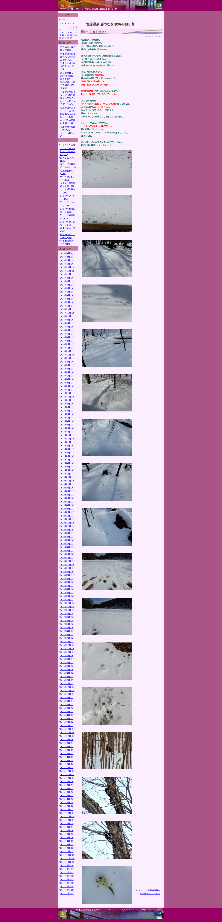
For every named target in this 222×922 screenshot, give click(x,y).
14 (68, 32)
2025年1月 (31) (67, 306)
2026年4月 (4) (66, 253)
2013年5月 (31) (67, 795)
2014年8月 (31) (67, 743)
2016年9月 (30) (67, 655)
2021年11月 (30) (67, 438)
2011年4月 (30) (67, 883)
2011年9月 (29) (67, 865)
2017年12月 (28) (67, 603)
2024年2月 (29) (67, 344)
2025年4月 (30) (67, 295)
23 (73, 35)
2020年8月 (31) (67, 491)
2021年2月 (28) (67, 470)
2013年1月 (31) (67, 809)
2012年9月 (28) (67, 823)
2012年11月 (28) (67, 816)
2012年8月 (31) (67, 827)
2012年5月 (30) (67, 837)
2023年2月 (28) (67, 386)
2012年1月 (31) (67, 851)
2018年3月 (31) (67, 592)
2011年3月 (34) (67, 886)
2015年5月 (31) (67, 711)
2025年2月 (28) (67, 302)
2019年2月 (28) (67, 554)
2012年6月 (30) (67, 834)
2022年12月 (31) (67, 393)
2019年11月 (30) (67, 522)
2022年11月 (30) (67, 396)
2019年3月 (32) (67, 550)
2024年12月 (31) (67, 309)
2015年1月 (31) (67, 725)
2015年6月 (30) (67, 708)
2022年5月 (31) (67, 417)
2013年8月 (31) (67, 785)
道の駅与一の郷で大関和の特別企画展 (67, 85)
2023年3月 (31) (67, 382)
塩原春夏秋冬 (154, 890)
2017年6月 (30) (67, 624)
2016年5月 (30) (67, 669)
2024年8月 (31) (67, 323)
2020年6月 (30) (67, 498)
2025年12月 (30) (67, 267)
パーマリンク (141, 890)
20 (65, 35)
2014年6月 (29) (67, 750)
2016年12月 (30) (67, 645)
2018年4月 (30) (67, 589)
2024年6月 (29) (67, 330)
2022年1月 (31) (67, 431)
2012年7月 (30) (67, 830)
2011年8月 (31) (67, 869)
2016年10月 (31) (67, 652)
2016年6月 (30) (67, 666)
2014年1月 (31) (67, 767)
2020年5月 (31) (67, 501)
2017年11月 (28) (67, 606)
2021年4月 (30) (67, 463)
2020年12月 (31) (67, 477)
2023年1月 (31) (67, 389)
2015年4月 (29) (67, 715)
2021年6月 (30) (67, 456)
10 (76, 29)
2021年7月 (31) (67, 452)
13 (65, 32)
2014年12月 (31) (67, 729)
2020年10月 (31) (67, 484)
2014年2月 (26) (67, 764)
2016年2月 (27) (67, 680)
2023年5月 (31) (67, 375)
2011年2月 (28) (67, 890)
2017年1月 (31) (67, 641)
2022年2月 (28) (67, 428)
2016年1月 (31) (67, 683)
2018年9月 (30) (67, 571)
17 (76, 32)
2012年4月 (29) (67, 841)
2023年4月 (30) (67, 379)
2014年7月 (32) (67, 746)
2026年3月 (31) (67, 257)
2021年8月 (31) (67, 449)
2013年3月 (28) (67, 802)
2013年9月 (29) (67, 781)
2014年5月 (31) (67, 753)
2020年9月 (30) (67, 487)
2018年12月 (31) (67, 561)
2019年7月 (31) (67, 536)
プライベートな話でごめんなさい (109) (67, 151)
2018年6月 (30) (67, 582)
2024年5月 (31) (67, 333)
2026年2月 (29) (67, 260)
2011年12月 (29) (67, 855)
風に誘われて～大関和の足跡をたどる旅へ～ (67, 75)
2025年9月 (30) (67, 278)
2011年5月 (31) (67, 879)
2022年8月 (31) (67, 407)
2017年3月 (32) (67, 634)
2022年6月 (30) (67, 414)
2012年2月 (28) (67, 848)
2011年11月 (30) (67, 858)
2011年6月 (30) (67, 876)
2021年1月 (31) (67, 473)
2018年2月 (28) (67, 596)
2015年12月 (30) (67, 687)
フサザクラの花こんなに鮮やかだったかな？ (67, 94)
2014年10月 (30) (67, 736)
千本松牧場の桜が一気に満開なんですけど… (67, 56)
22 (71, 35)
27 (65, 38)
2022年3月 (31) (67, 424)
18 (60, 35)
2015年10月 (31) (67, 694)
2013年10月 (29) (67, 778)
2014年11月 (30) (67, 732)
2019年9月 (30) (67, 529)
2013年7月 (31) (67, 788)
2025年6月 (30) (67, 288)
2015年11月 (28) (67, 690)
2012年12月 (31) (67, 813)
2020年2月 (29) (67, 512)
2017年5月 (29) (67, 627)
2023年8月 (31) (67, 365)
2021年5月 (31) (67, 459)
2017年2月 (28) (67, 638)
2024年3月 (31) (67, 340)
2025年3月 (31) (67, 299)
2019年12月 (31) (67, 519)
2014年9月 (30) (67, 739)
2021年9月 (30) (67, 445)
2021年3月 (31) (67, 466)
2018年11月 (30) (67, 564)
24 (76, 35)
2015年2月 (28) (67, 722)
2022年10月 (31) (67, 400)
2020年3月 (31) (67, 508)
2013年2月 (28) (67, 806)
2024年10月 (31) (67, 316)
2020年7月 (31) (67, 494)
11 (60, 32)
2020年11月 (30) (67, 480)
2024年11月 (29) (67, 312)
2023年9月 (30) (67, 361)
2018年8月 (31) (67, 575)
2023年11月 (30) (67, 354)
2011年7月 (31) (67, 872)
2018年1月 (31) (67, 599)
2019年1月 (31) (67, 557)
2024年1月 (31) (67, 347)
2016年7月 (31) (67, 662)
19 (63, 35)
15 (71, 32)
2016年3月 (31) (67, 676)
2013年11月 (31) (67, 774)
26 (63, 38)
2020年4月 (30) (67, 505)
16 (73, 32)
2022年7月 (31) (67, 410)
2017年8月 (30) (67, 617)
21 (68, 35)
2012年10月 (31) (67, 820)
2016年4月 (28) (67, 673)
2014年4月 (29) (67, 757)
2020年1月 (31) (67, 515)
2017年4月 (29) (67, 631)
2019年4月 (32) (67, 547)
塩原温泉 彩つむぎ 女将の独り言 (110, 24)
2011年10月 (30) (67, 862)
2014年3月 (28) (67, 760)
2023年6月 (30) (67, 372)
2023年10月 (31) (67, 358)
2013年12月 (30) (67, 771)
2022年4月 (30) (67, 421)
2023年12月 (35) (67, 351)
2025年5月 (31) (67, 292)
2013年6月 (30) (67, 792)
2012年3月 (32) (67, 844)
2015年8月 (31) (67, 701)
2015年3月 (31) (67, 718)
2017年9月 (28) (67, 613)
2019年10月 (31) (67, 526)
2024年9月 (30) (67, 319)
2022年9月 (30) (67, 403)
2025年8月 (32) (67, 281)
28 (68, 38)
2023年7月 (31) (67, 368)
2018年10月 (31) (67, 568)
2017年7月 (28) (67, 620)
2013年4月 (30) (67, 799)
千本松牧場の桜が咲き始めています (67, 66)
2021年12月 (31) (67, 435)
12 (63, 32)
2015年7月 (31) (67, 704)
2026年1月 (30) (67, 264)
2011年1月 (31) (67, 893)
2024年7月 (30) (67, 326)
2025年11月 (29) (67, 271)
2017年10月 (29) (67, 610)
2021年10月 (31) (67, 442)
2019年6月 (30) (67, 540)
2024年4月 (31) (67, 337)
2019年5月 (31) (67, 543)
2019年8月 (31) (67, 533)
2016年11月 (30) (67, 648)
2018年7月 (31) (67, 578)
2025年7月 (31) (67, 285)
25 (60, 38)
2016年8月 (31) (67, 659)
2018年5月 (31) (67, 585)
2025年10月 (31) (67, 274)
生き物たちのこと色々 (150, 893)
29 (71, 38)
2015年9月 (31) (67, 697)
